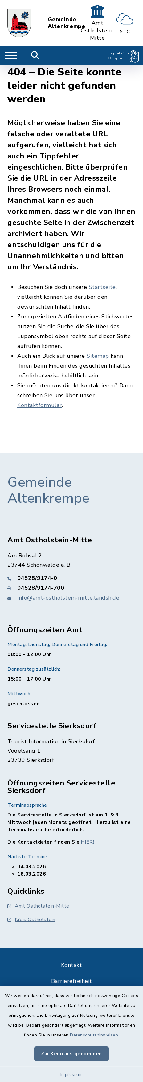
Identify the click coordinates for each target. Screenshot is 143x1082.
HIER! (87, 842)
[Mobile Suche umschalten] (35, 55)
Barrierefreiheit (71, 981)
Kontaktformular (39, 405)
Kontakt (71, 965)
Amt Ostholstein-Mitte (38, 906)
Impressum (71, 1074)
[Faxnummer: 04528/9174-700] (71, 588)
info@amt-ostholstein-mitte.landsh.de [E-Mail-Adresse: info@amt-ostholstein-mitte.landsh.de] (68, 597)
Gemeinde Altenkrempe (66, 23)
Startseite (102, 287)
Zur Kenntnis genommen (71, 1053)
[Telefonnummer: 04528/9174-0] (71, 578)
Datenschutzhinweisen (94, 1035)
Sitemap (98, 356)
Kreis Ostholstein (31, 919)
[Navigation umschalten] (11, 55)
